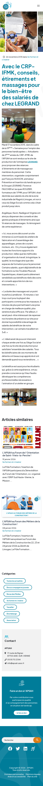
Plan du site (32, 776)
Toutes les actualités (15, 581)
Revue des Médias (14, 594)
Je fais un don (22, 713)
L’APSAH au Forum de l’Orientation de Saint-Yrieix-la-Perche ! (20, 454)
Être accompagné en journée (18, 587)
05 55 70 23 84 (14, 659)
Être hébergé (12, 614)
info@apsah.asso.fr (15, 663)
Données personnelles (14, 774)
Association (11, 620)
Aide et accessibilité (17, 776)
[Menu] (38, 6)
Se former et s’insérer (11, 462)
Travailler (10, 607)
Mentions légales (33, 774)
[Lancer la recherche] (37, 740)
